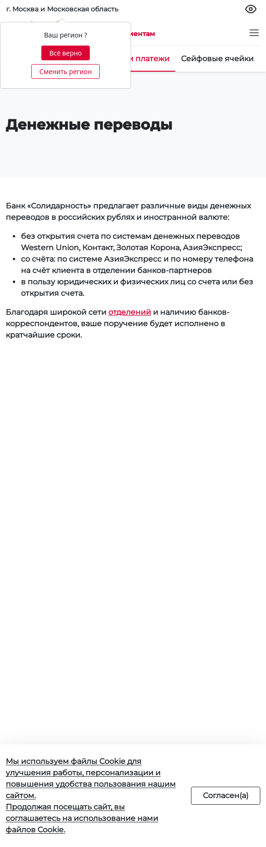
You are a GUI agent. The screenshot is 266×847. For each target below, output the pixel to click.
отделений (129, 312)
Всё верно (65, 52)
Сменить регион (65, 71)
